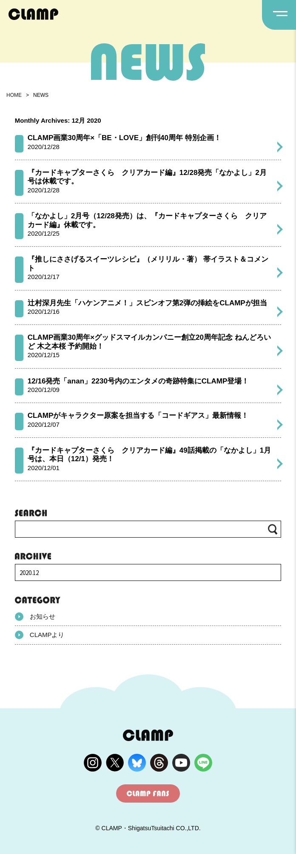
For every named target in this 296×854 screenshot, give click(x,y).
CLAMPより (40, 635)
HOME (14, 95)
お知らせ (35, 616)
